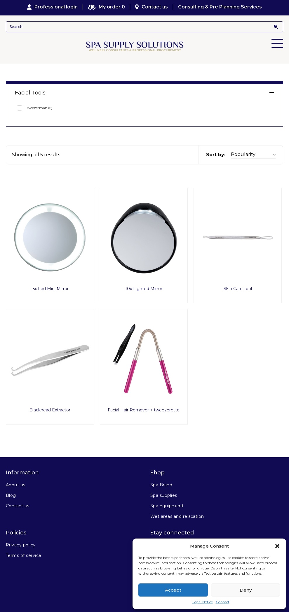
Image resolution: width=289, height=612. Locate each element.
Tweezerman (38, 108)
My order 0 (106, 7)
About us (15, 485)
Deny (246, 590)
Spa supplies (163, 495)
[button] (277, 546)
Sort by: (215, 154)
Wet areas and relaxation (177, 516)
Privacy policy (21, 545)
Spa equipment (167, 505)
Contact (222, 602)
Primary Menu (277, 39)
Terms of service (23, 555)
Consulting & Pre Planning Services (220, 7)
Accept (173, 590)
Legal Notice (202, 602)
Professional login (52, 7)
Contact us (151, 7)
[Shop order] (253, 155)
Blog (11, 495)
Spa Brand (161, 485)
